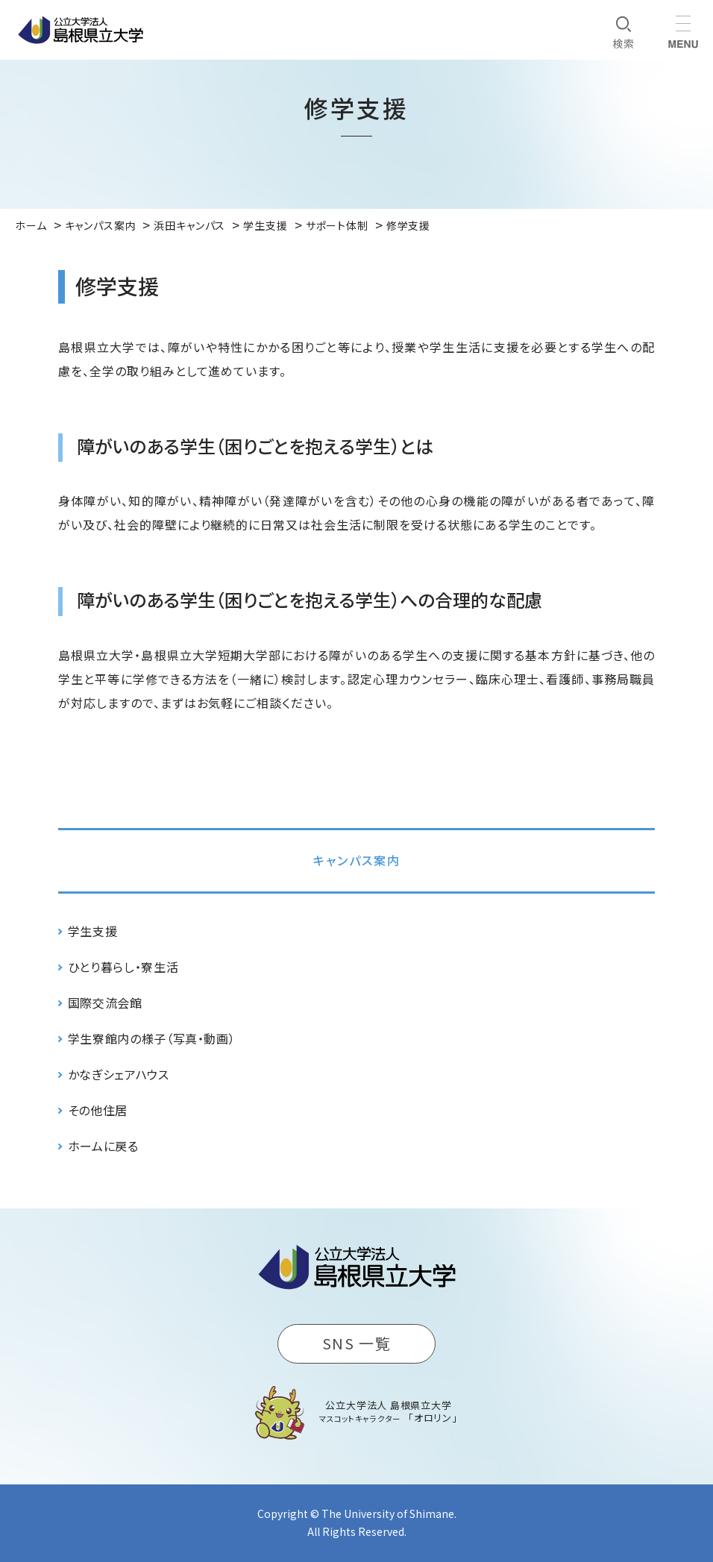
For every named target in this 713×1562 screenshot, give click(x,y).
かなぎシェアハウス (118, 1074)
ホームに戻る (103, 1146)
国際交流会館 (105, 1002)
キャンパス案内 (357, 860)
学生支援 (93, 931)
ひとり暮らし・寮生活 (123, 967)
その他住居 (98, 1110)
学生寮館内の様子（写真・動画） (152, 1038)
